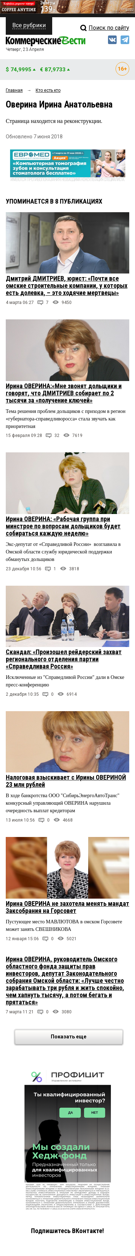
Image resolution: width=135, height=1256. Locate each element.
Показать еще (86, 1037)
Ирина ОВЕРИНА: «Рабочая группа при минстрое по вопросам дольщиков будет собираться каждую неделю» (63, 526)
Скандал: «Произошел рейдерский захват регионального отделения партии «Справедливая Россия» (64, 659)
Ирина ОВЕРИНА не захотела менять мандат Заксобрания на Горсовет (67, 907)
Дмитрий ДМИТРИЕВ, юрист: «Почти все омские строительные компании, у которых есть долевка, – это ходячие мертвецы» (66, 285)
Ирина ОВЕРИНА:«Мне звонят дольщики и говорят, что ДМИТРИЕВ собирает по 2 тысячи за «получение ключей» (64, 393)
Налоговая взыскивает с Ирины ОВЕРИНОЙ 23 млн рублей (66, 781)
